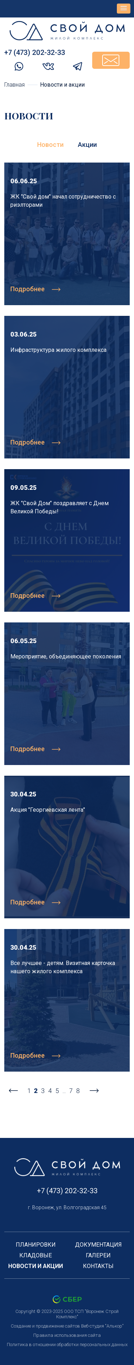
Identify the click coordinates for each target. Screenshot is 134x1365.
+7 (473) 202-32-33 (67, 1190)
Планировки (36, 1244)
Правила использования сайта (67, 1335)
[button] (123, 9)
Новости (50, 144)
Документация (98, 1244)
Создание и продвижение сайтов (45, 1326)
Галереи (98, 1255)
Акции (87, 144)
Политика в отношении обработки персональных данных (67, 1344)
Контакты (98, 1266)
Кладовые (35, 1255)
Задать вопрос (111, 60)
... (64, 1090)
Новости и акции (35, 1266)
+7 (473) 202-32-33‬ (34, 52)
